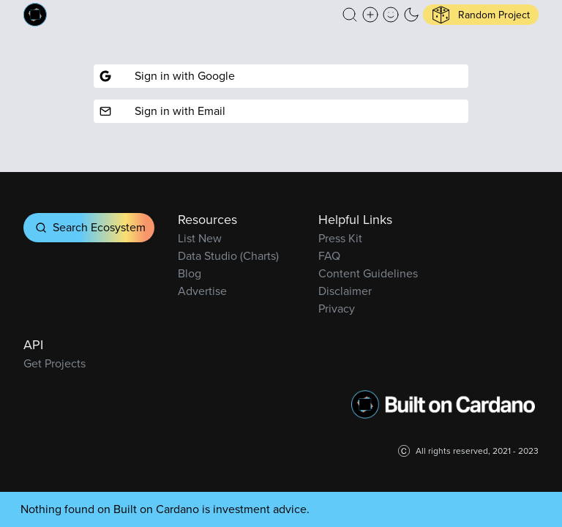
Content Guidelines (368, 273)
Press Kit (340, 238)
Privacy (336, 308)
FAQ (329, 255)
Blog (189, 273)
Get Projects (54, 363)
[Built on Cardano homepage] (35, 14)
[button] (350, 14)
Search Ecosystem (89, 227)
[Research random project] (481, 14)
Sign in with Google (167, 75)
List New (200, 238)
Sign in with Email (162, 110)
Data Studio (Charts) (228, 255)
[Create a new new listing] (370, 14)
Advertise (202, 291)
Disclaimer (345, 291)
